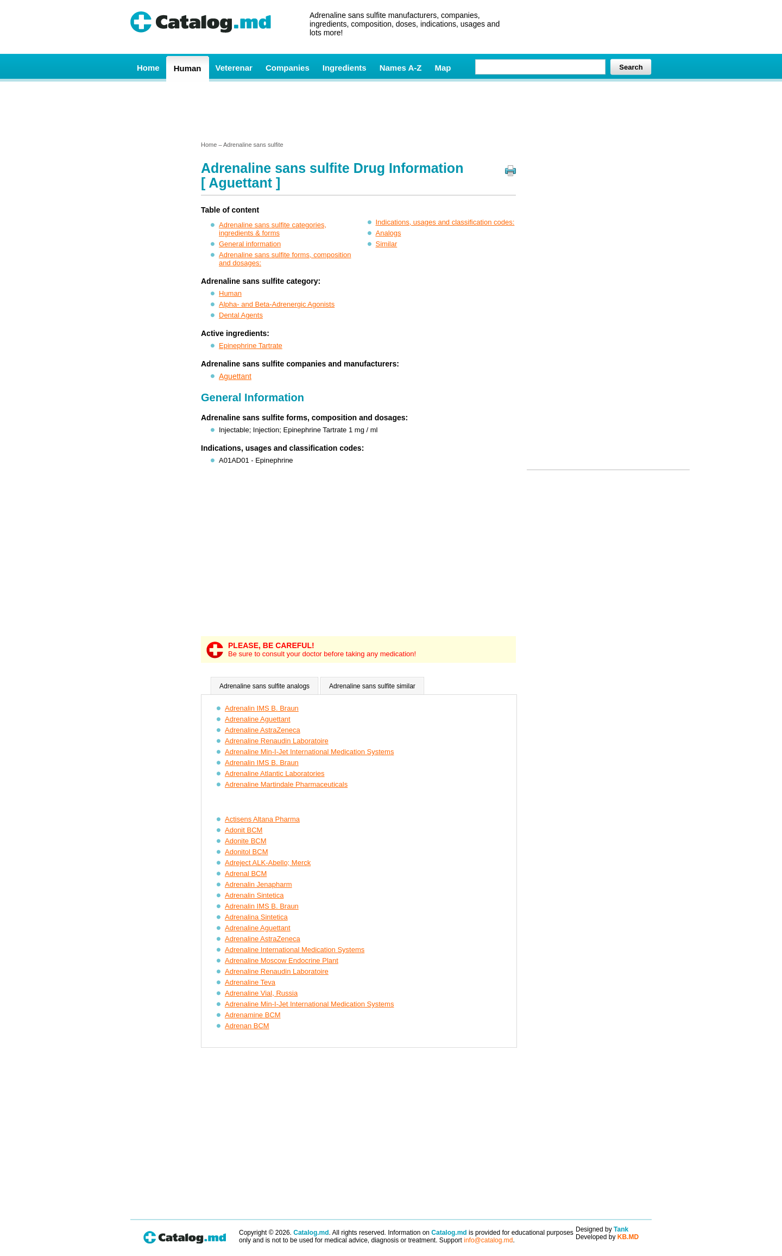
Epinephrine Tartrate (250, 345)
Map (442, 67)
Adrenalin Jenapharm (258, 884)
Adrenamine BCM (253, 1015)
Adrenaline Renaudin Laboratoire (277, 741)
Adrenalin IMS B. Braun (262, 708)
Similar (387, 244)
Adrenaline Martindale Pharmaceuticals (286, 784)
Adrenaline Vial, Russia (261, 993)
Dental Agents (241, 315)
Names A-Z (401, 67)
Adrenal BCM (246, 873)
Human (187, 68)
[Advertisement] (390, 110)
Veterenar (234, 67)
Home (148, 67)
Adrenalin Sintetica (254, 895)
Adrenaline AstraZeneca (262, 730)
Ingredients (345, 67)
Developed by (607, 1237)
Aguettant (235, 376)
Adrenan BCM (247, 1026)
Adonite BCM (246, 841)
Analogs (388, 233)
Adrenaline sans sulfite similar (372, 686)
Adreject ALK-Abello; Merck (268, 863)
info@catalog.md (488, 1240)
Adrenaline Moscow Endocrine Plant (281, 960)
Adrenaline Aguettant (258, 719)
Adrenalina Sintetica (256, 917)
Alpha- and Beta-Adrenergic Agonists (277, 304)
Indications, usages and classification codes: (445, 222)
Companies (288, 67)
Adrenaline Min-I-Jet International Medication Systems (309, 752)
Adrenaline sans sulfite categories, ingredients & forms (272, 229)
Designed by (602, 1229)
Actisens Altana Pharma (262, 819)
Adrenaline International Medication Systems (294, 950)
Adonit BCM (243, 830)
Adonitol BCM (246, 852)
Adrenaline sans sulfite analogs (264, 686)
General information (250, 244)
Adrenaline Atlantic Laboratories (275, 773)
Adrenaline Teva (250, 982)
